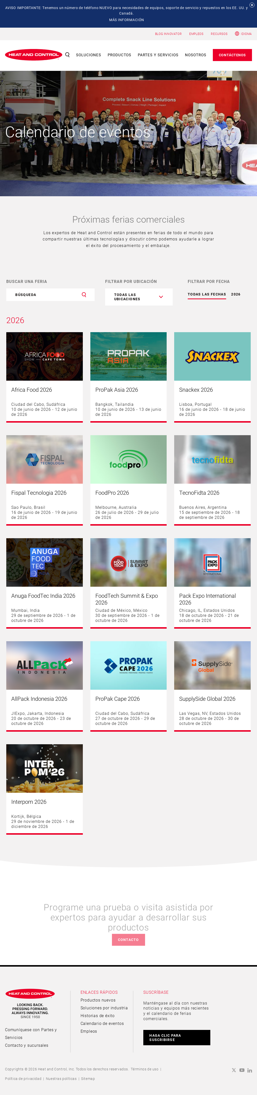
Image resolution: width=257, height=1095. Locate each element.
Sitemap (88, 1078)
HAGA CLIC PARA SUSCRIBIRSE (165, 1037)
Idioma (246, 34)
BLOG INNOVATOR (168, 34)
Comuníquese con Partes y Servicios (31, 1033)
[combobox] (139, 297)
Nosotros (195, 54)
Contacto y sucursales (26, 1045)
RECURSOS (219, 34)
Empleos (89, 1031)
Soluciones (88, 54)
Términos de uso (145, 1069)
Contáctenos (232, 55)
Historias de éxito (98, 1015)
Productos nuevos (98, 1000)
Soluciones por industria (104, 1007)
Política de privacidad (23, 1078)
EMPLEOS (196, 34)
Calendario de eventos (102, 1023)
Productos (120, 54)
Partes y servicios (158, 54)
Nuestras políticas (61, 1078)
